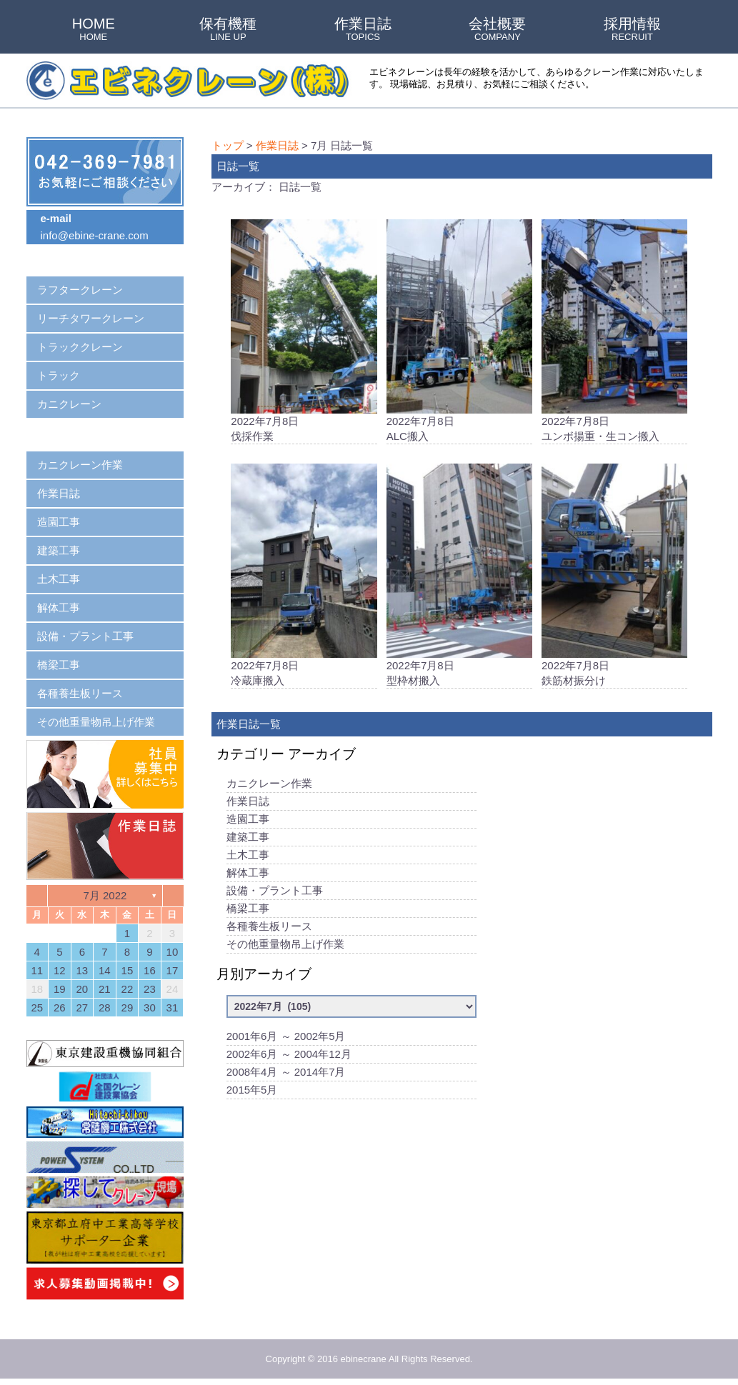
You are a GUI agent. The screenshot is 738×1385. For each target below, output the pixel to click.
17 (172, 970)
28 (105, 1007)
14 (105, 970)
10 (172, 952)
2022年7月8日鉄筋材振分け (614, 580)
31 (172, 1007)
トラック (58, 375)
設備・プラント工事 (274, 898)
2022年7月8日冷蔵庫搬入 (304, 580)
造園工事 (247, 827)
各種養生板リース (269, 934)
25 (37, 1007)
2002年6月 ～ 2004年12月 (288, 1062)
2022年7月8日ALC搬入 (459, 332)
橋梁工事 (247, 916)
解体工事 (247, 880)
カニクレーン (69, 404)
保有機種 (227, 30)
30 (150, 1007)
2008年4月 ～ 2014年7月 (286, 1080)
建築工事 (247, 845)
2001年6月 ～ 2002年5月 (286, 1044)
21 (105, 989)
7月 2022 (104, 895)
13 (82, 970)
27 (82, 1007)
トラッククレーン (80, 347)
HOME (93, 30)
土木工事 (247, 862)
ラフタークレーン (80, 290)
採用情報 (632, 30)
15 (127, 970)
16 (150, 970)
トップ (227, 145)
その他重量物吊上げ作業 (285, 952)
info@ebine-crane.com (95, 235)
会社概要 (497, 30)
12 (60, 970)
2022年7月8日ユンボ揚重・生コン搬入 (614, 332)
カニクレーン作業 (269, 791)
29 (127, 1007)
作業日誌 (363, 30)
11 (37, 970)
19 (60, 989)
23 (150, 989)
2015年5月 (252, 1097)
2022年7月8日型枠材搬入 (459, 580)
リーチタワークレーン (90, 318)
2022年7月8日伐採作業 (304, 332)
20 (82, 989)
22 (127, 989)
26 (60, 1007)
